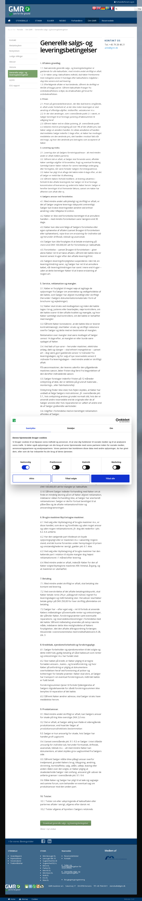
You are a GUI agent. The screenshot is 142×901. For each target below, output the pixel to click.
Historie (12, 67)
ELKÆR (50, 20)
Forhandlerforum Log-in (124, 2)
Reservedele (108, 20)
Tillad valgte (71, 478)
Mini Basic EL (48, 873)
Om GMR (92, 20)
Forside (20, 29)
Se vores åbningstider (22, 841)
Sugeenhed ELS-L (50, 863)
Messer (12, 61)
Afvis (31, 478)
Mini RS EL (47, 870)
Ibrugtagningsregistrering (74, 879)
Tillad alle (110, 478)
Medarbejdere (15, 45)
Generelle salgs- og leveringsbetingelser (18, 73)
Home (11, 899)
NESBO (62, 20)
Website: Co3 (129, 899)
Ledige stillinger (16, 56)
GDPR (12, 80)
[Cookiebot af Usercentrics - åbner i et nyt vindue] (118, 420)
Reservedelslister (71, 856)
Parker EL (46, 868)
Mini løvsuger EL (49, 856)
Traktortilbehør (16, 863)
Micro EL (46, 865)
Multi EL (46, 875)
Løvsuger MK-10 (49, 858)
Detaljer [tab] (71, 428)
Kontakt (12, 40)
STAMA (38, 20)
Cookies (35, 899)
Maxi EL (46, 880)
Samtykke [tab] (30, 428)
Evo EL (45, 878)
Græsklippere (16, 856)
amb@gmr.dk (111, 47)
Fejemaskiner (15, 858)
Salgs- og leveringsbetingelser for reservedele (71, 866)
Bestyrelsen (14, 51)
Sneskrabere (15, 861)
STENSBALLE (23, 20)
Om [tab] (111, 428)
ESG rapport (14, 85)
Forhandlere (76, 20)
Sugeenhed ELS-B (50, 861)
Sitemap (23, 899)
